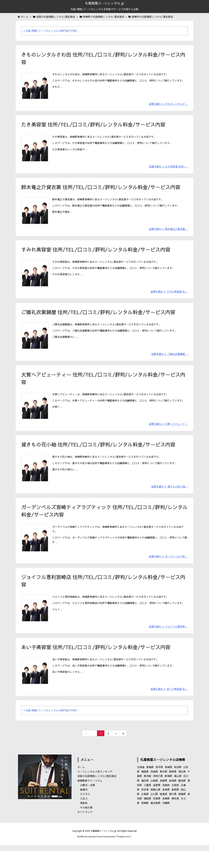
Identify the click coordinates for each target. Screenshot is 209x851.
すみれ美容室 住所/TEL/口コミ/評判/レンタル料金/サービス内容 (95, 251)
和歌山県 (155, 796)
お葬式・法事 (87, 791)
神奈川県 (158, 782)
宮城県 (168, 773)
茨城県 (154, 778)
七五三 (84, 805)
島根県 (175, 796)
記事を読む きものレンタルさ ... (168, 104)
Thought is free (123, 843)
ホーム (81, 773)
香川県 (173, 800)
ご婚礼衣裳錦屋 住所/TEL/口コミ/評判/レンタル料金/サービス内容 (98, 314)
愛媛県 (182, 800)
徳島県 (163, 800)
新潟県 (168, 782)
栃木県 (163, 778)
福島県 (145, 778)
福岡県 (147, 805)
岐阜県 (173, 787)
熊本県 (175, 805)
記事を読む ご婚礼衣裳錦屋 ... (169, 357)
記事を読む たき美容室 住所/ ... (168, 167)
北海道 (140, 773)
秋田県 (178, 773)
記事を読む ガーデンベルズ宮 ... (168, 561)
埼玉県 (182, 778)
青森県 (150, 773)
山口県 (154, 800)
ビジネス (85, 800)
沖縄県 (166, 809)
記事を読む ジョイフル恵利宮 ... (168, 632)
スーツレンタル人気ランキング (94, 778)
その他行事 (86, 814)
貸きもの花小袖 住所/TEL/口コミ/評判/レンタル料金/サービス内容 (98, 448)
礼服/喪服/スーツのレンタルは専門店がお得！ (51, 30)
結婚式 (84, 796)
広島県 (145, 800)
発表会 (84, 809)
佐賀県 (156, 805)
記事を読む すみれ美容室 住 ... (169, 294)
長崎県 (166, 805)
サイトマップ (84, 818)
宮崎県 (145, 809)
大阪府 (175, 791)
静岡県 (182, 787)
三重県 (147, 791)
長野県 (163, 787)
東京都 (147, 782)
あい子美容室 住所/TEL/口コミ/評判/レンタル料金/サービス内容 (95, 652)
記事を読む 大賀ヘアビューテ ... (168, 428)
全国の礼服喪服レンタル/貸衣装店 (96, 782)
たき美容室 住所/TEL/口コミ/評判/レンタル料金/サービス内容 (93, 125)
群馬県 (173, 778)
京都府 (166, 791)
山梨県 (154, 787)
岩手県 (159, 773)
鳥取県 (166, 796)
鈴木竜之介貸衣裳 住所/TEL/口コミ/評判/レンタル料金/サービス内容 (100, 188)
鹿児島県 (155, 809)
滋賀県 (156, 791)
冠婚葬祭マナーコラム (89, 787)
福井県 (145, 787)
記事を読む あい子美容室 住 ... (169, 695)
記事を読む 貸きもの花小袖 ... (169, 491)
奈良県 (145, 796)
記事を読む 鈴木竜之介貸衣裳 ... (168, 231)
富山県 (178, 782)
